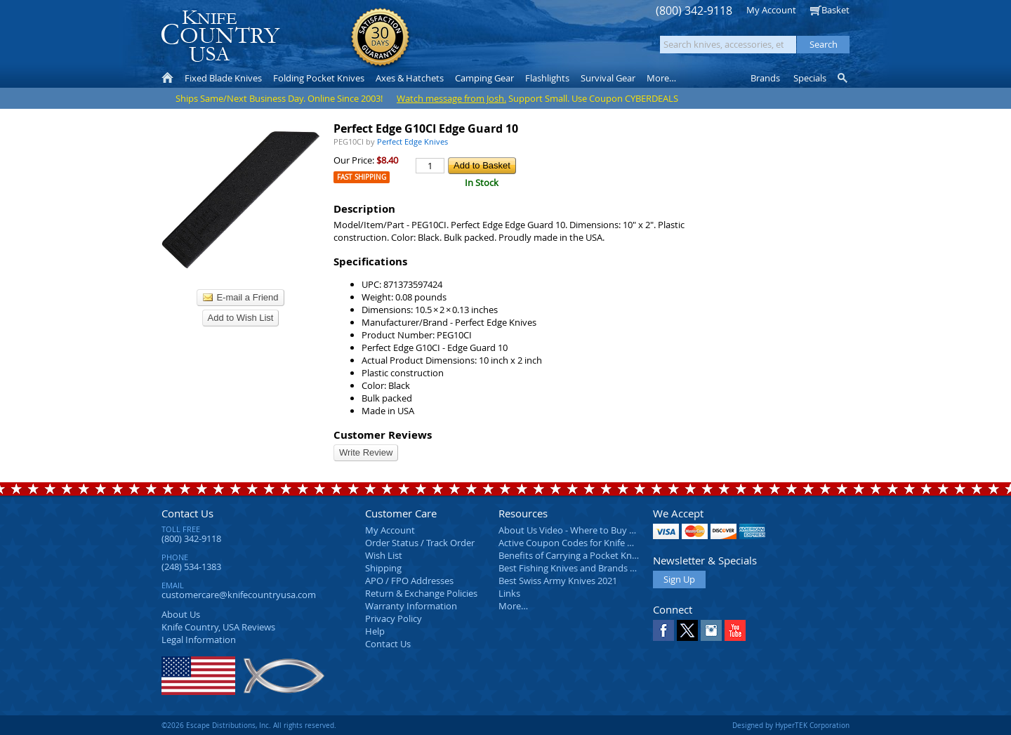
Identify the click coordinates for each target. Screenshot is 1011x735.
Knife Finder (843, 78)
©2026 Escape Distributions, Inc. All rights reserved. (248, 725)
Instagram (711, 630)
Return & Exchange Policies (421, 593)
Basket (835, 10)
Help (375, 631)
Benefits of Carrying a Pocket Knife (570, 555)
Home (167, 78)
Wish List (383, 555)
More (661, 78)
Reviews (218, 627)
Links (509, 593)
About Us (180, 614)
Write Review (365, 452)
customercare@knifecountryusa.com (238, 594)
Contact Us (187, 513)
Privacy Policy (393, 618)
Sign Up (679, 579)
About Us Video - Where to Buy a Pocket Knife (593, 530)
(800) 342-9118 (694, 11)
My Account (771, 10)
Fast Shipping (361, 177)
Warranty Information (411, 606)
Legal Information (198, 639)
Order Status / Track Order (420, 542)
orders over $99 (458, 42)
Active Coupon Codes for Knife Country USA (589, 542)
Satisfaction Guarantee (380, 38)
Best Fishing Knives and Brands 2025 (573, 568)
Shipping (383, 568)
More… (513, 606)
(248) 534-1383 (191, 566)
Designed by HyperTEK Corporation (791, 725)
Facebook (663, 630)
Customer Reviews (382, 435)
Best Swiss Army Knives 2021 (557, 580)
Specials (809, 78)
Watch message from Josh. (451, 98)
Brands (765, 78)
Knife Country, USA (220, 36)
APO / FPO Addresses (409, 580)
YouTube (735, 630)
